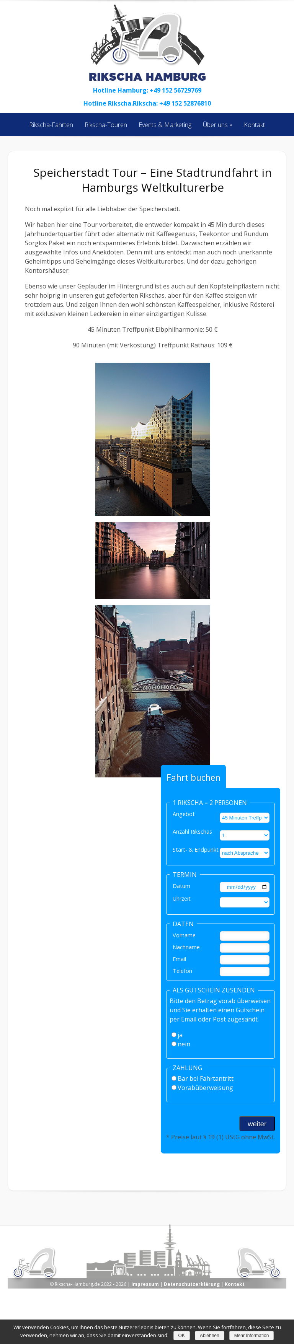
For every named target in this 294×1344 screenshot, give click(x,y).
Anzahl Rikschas (192, 831)
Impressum (145, 1284)
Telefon (182, 970)
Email (179, 959)
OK (181, 1335)
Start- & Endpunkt (196, 849)
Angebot (184, 814)
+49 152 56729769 (175, 90)
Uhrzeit (182, 898)
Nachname (186, 947)
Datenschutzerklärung (192, 1284)
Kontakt (235, 1284)
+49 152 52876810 (185, 103)
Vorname (184, 935)
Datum (181, 885)
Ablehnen (209, 1335)
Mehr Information (251, 1335)
